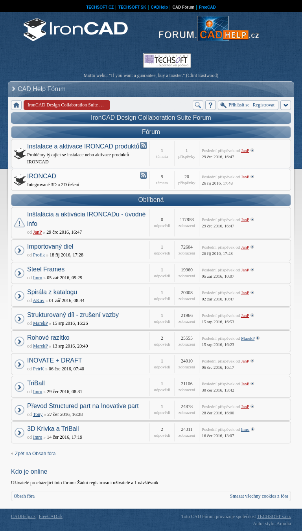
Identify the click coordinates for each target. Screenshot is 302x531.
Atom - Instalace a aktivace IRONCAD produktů (143, 145)
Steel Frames (45, 269)
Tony (38, 414)
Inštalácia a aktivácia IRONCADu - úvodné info (86, 219)
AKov (38, 300)
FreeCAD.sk (51, 516)
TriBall (36, 383)
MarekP (40, 323)
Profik (39, 255)
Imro (37, 277)
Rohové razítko (48, 337)
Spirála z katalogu (52, 292)
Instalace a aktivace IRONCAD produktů (83, 146)
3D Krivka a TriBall (53, 428)
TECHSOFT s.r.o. (274, 516)
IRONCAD (41, 176)
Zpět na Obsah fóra (35, 453)
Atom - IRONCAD (143, 175)
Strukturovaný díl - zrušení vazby (73, 314)
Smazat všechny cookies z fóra (259, 496)
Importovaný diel (50, 246)
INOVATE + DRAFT (54, 360)
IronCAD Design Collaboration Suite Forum (151, 117)
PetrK (38, 369)
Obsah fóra (24, 496)
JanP (245, 150)
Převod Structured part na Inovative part (83, 406)
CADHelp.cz (23, 516)
